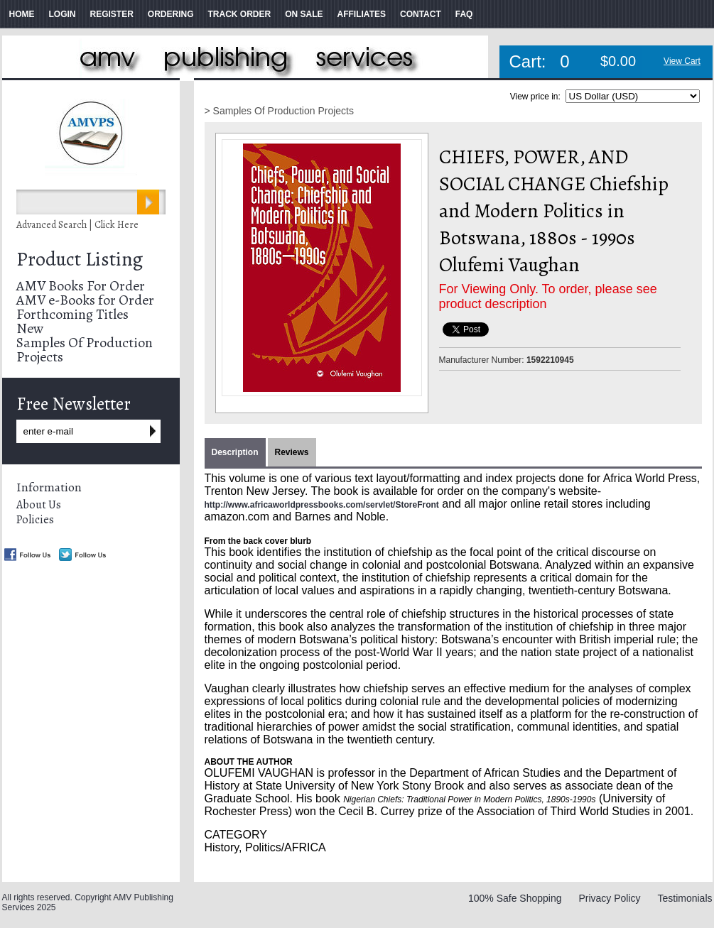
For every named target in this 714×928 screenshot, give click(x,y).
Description (235, 452)
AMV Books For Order (80, 285)
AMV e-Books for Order (85, 300)
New (29, 328)
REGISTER (112, 14)
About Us (38, 505)
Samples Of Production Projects (84, 349)
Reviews (292, 452)
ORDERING (171, 14)
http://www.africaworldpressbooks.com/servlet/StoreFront (322, 505)
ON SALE (304, 14)
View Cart (682, 61)
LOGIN (62, 14)
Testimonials (684, 898)
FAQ (464, 14)
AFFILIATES (361, 14)
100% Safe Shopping (515, 898)
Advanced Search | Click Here (77, 224)
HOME (22, 14)
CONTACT (420, 14)
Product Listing (79, 259)
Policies (35, 520)
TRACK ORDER (239, 14)
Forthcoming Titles (72, 314)
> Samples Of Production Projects (280, 110)
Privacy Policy (609, 898)
